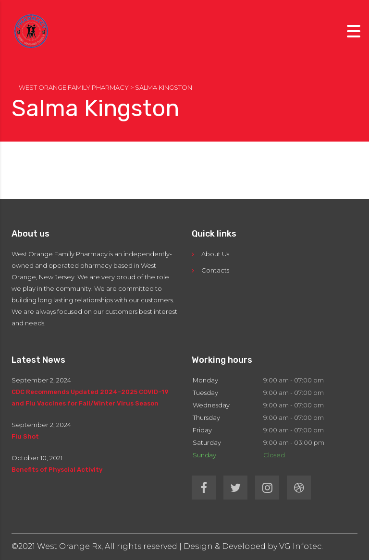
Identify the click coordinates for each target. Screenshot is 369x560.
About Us (215, 254)
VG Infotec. (301, 546)
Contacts (215, 270)
